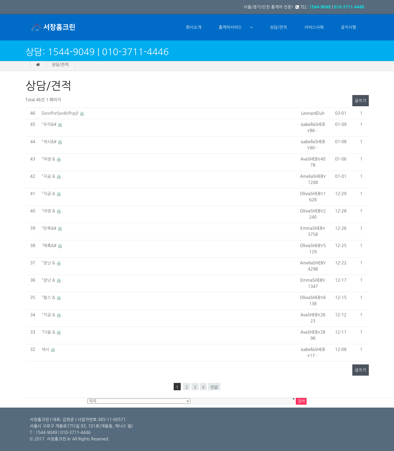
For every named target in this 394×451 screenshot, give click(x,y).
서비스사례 (314, 27)
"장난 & (49, 263)
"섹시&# (50, 142)
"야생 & (49, 159)
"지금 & (49, 176)
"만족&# (50, 228)
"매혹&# (50, 246)
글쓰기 (360, 101)
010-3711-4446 (349, 7)
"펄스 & (49, 297)
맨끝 (214, 387)
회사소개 (194, 27)
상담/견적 (278, 27)
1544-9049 (320, 7)
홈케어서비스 (230, 27)
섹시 (46, 349)
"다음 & (49, 332)
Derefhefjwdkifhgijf (61, 113)
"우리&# (50, 124)
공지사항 (348, 27)
